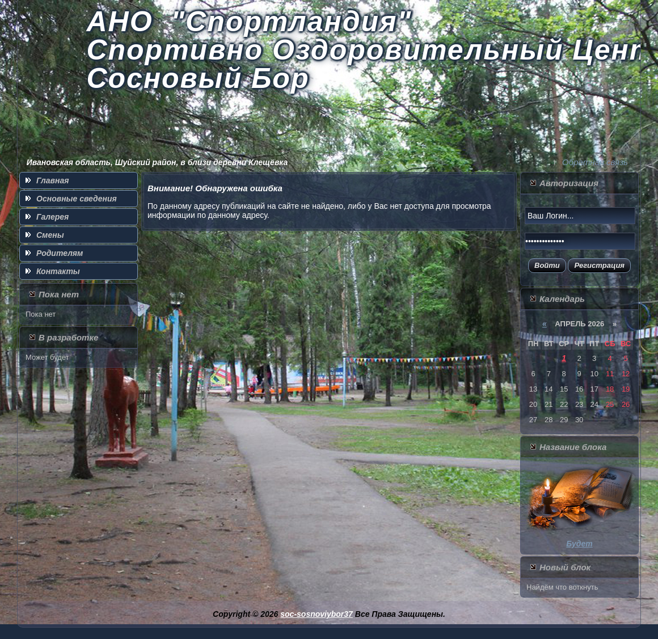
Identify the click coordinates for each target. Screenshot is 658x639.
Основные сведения (76, 198)
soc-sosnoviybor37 (316, 614)
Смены (50, 234)
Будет (579, 543)
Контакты (58, 271)
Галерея (52, 216)
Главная (52, 180)
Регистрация (599, 265)
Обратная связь (595, 162)
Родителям (59, 253)
